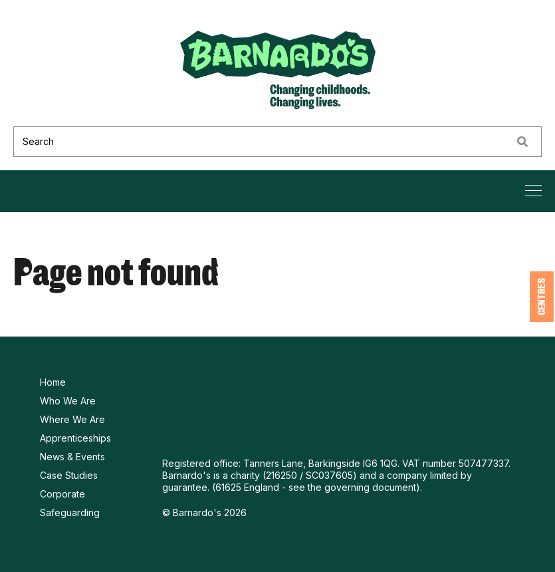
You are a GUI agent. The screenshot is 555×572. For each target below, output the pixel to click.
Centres (541, 296)
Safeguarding (70, 512)
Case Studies (69, 475)
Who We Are (68, 400)
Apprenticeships (75, 438)
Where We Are (72, 419)
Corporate (62, 494)
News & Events (72, 456)
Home (53, 382)
